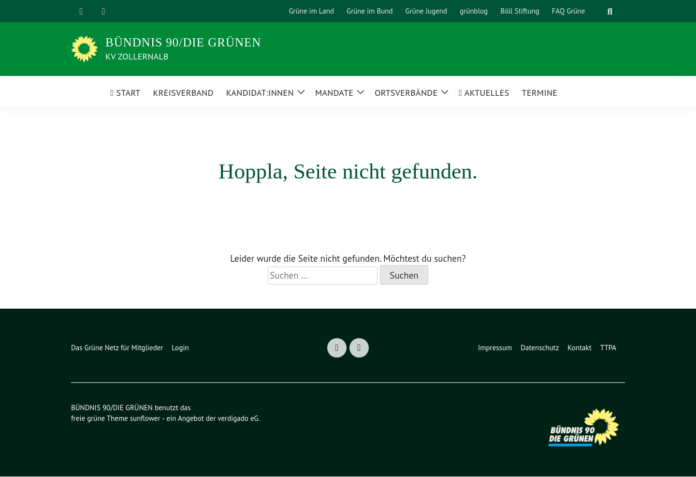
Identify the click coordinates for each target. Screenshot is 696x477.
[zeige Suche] (609, 11)
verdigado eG (244, 419)
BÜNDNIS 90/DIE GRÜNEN (183, 42)
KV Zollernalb (141, 56)
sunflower (147, 419)
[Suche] (598, 11)
